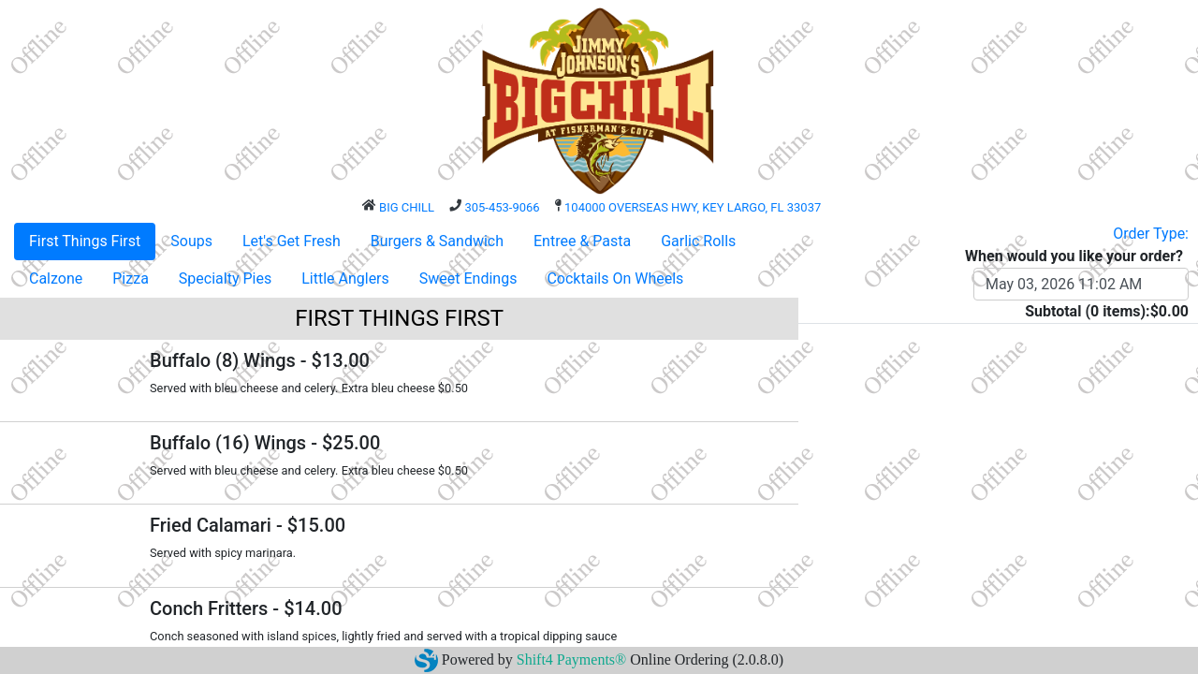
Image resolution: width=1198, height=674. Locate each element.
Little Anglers (345, 278)
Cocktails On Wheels (615, 278)
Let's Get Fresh (291, 241)
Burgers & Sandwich (437, 241)
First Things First (84, 241)
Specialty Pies (225, 278)
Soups (191, 241)
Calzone (55, 278)
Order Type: (1151, 233)
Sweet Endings (468, 278)
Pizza (130, 278)
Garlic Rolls (698, 241)
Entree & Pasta (582, 241)
